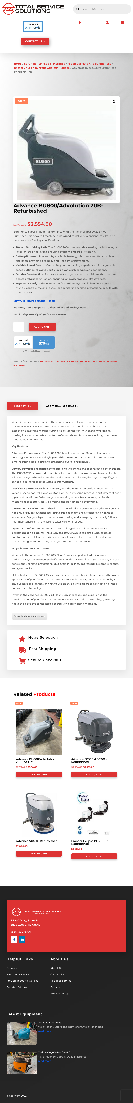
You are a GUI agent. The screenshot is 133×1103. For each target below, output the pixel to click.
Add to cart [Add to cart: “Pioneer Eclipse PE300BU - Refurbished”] (94, 856)
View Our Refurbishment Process (34, 300)
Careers (55, 987)
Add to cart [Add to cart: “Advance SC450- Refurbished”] (38, 853)
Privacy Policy (59, 993)
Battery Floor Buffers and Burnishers (42, 68)
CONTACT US (33, 41)
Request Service (60, 980)
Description (23, 406)
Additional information (62, 406)
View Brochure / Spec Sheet (29, 616)
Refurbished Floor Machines (44, 63)
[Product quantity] (19, 327)
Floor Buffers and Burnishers (89, 63)
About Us (56, 968)
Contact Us (57, 974)
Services (12, 968)
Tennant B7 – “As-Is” (50, 1022)
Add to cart (42, 326)
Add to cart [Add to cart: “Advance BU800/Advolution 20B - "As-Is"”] (38, 774)
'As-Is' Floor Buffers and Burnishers (60, 1026)
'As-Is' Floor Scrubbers (52, 1056)
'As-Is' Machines (93, 1026)
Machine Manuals (18, 974)
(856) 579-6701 (21, 931)
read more (44, 1031)
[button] (114, 102)
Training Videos (17, 987)
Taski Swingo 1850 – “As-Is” (54, 1052)
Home (18, 63)
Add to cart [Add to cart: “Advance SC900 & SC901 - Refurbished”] (94, 774)
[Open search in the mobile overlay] (102, 9)
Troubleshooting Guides (22, 980)
